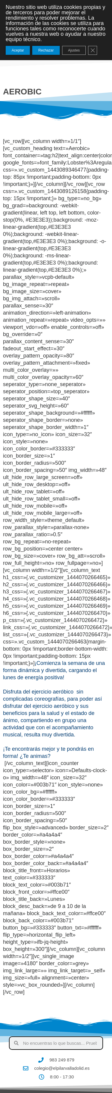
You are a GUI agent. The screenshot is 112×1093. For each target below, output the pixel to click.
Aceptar (18, 50)
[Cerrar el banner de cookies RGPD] (92, 50)
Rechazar (45, 50)
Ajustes (74, 50)
